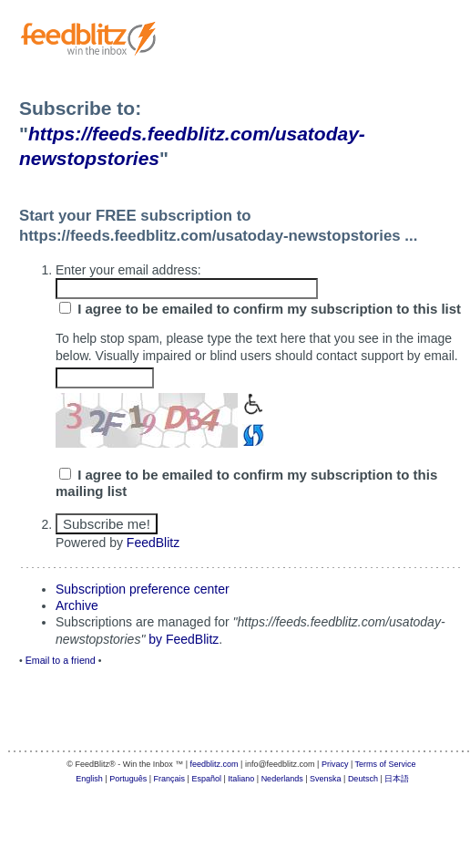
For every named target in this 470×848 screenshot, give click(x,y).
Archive (77, 605)
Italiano (241, 778)
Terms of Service (385, 764)
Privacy (335, 764)
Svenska (326, 778)
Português (128, 778)
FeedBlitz (153, 542)
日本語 (396, 778)
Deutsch (363, 778)
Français (170, 778)
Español (206, 778)
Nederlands (282, 778)
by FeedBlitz (183, 639)
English (89, 778)
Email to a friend (61, 660)
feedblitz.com (214, 764)
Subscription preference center (143, 589)
